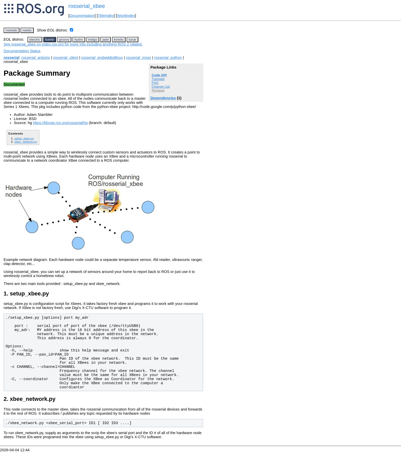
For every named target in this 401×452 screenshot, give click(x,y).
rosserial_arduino (35, 58)
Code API (159, 75)
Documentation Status (22, 51)
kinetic (119, 39)
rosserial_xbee (86, 6)
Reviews (158, 90)
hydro (78, 39)
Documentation (82, 16)
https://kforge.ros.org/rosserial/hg (60, 123)
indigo (92, 39)
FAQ (155, 83)
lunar (132, 39)
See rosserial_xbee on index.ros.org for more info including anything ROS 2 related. (73, 44)
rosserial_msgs (138, 58)
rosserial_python (168, 58)
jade (105, 39)
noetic (27, 30)
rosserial (11, 58)
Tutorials (158, 79)
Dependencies (163, 98)
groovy (64, 39)
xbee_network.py (25, 141)
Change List (161, 87)
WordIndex (126, 16)
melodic (11, 30)
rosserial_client (65, 58)
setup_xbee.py (24, 138)
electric (34, 39)
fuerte (49, 39)
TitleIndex (106, 16)
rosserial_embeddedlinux (102, 58)
